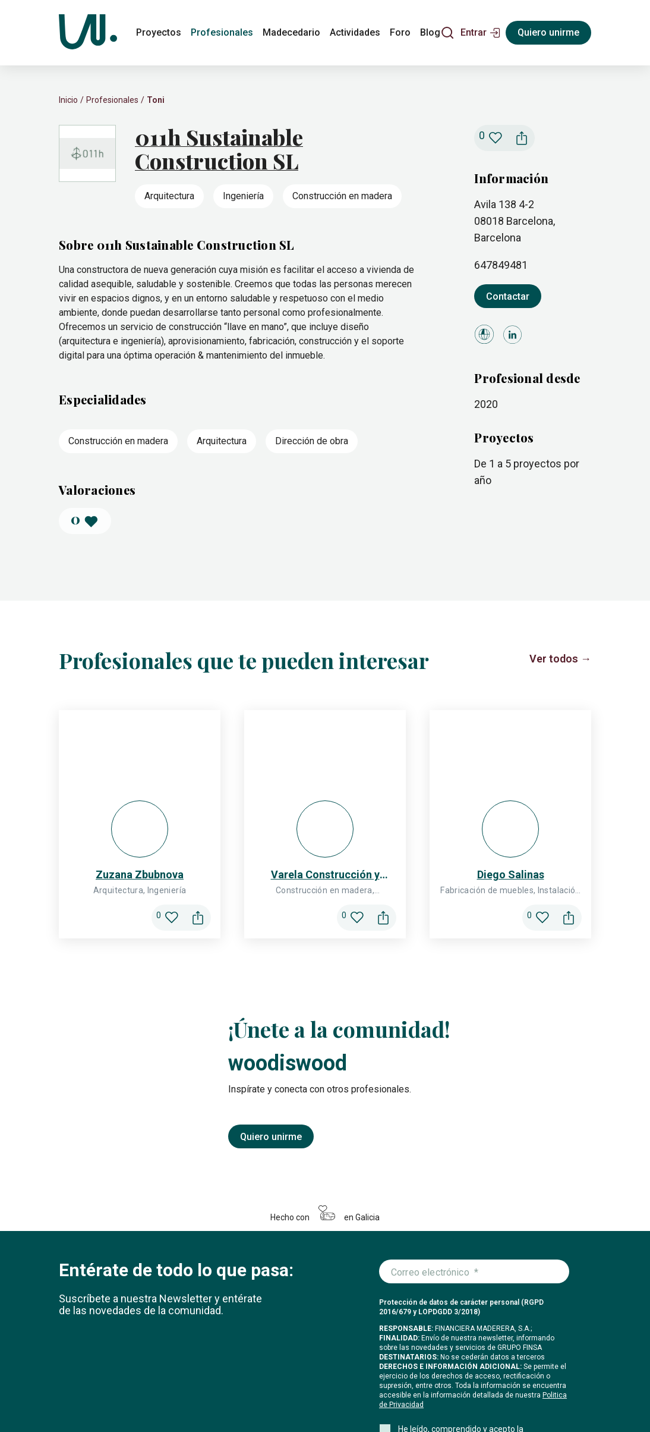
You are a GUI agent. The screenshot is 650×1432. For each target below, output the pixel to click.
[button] (480, 33)
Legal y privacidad (247, 1399)
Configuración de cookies (170, 1399)
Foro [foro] (400, 32)
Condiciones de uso (316, 1399)
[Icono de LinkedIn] (551, 1390)
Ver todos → (560, 658)
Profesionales (112, 100)
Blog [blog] (430, 32)
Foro (313, 1372)
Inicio (68, 100)
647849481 (501, 265)
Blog (341, 1372)
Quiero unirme (271, 908)
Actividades (269, 1372)
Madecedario (208, 1372)
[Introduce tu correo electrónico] (474, 1043)
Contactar (507, 296)
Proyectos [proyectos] (158, 32)
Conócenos (384, 1372)
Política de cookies (90, 1399)
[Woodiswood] (88, 32)
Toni (156, 100)
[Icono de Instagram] (494, 1390)
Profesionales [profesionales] (222, 32)
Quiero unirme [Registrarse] (548, 32)
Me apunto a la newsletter (447, 1251)
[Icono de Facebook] (522, 1390)
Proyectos (80, 1372)
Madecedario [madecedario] (291, 32)
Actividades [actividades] (355, 32)
